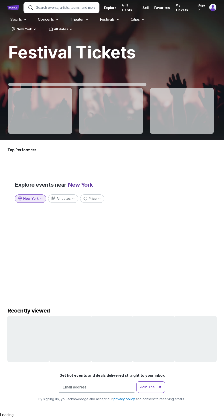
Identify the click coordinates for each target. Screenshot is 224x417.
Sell (146, 8)
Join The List (150, 387)
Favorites (162, 8)
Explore (110, 8)
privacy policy (124, 399)
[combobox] (23, 29)
